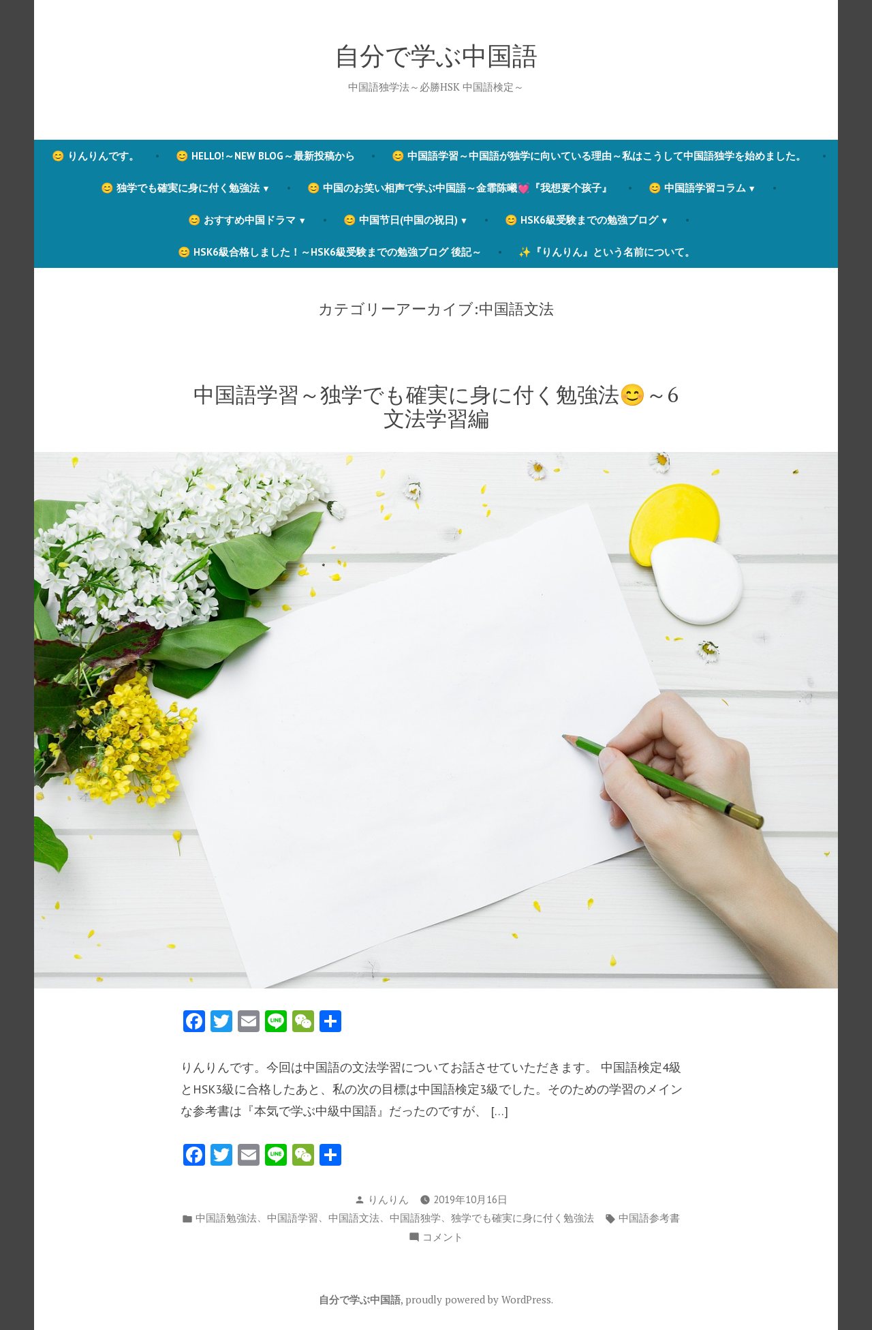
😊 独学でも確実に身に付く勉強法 (180, 187)
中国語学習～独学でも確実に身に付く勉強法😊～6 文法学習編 (436, 406)
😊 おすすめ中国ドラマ (242, 219)
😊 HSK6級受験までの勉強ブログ (581, 219)
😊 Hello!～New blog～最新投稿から (265, 155)
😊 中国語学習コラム (697, 187)
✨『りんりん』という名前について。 (606, 251)
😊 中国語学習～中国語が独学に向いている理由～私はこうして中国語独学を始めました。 (599, 155)
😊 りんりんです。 (95, 155)
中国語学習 (292, 1217)
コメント (442, 1237)
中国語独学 (415, 1217)
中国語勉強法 (226, 1217)
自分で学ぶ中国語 (436, 55)
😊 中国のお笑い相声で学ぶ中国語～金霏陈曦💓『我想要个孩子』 (459, 187)
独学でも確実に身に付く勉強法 (522, 1217)
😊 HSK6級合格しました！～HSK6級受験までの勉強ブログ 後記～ (330, 251)
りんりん (388, 1199)
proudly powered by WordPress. (479, 1299)
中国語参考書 (649, 1217)
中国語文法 (353, 1217)
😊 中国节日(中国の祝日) (400, 219)
